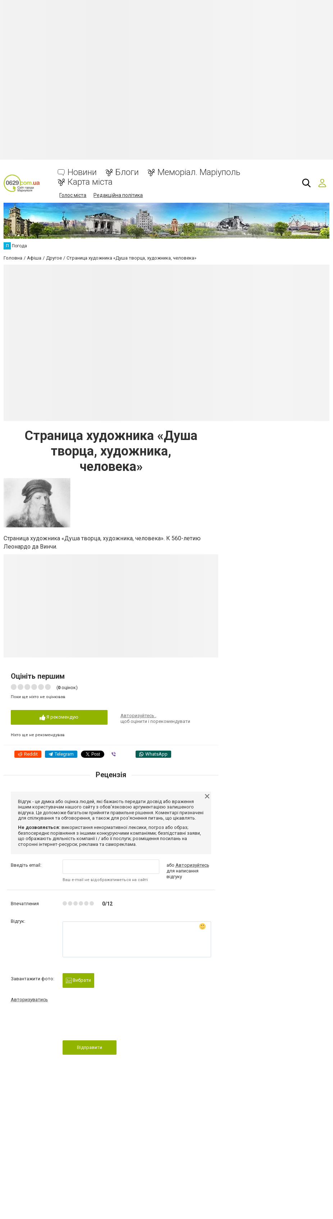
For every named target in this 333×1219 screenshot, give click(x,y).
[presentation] (117, 1023)
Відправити (89, 1047)
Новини (82, 172)
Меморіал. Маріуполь (199, 172)
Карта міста (90, 182)
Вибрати (78, 980)
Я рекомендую (59, 717)
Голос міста (72, 195)
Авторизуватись (29, 999)
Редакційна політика (118, 195)
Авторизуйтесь (137, 715)
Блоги (127, 172)
